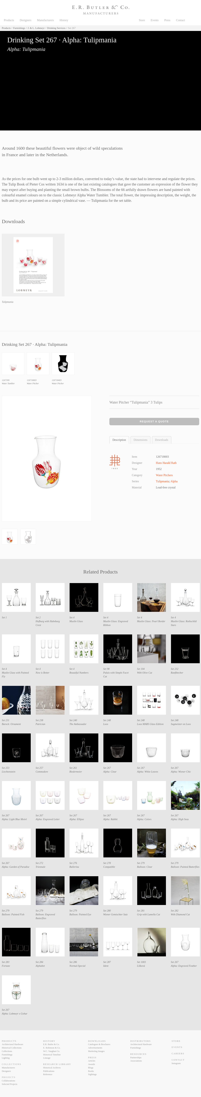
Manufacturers (45, 20)
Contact (180, 20)
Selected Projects (9, 1084)
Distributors (140, 1041)
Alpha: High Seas (180, 819)
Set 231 (5, 720)
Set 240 (73, 720)
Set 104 (141, 669)
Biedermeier (75, 771)
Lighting (6, 1058)
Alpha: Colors (144, 819)
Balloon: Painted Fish (13, 914)
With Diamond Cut (180, 914)
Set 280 (107, 910)
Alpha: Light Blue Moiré (14, 819)
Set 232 (174, 669)
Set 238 (39, 720)
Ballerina (74, 867)
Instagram (176, 1063)
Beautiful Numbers (78, 672)
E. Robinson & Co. (51, 1048)
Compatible (109, 867)
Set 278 (107, 863)
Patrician (40, 724)
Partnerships (136, 1057)
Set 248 (107, 720)
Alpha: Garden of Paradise (15, 867)
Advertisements (95, 1048)
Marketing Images (96, 1051)
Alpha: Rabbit (110, 819)
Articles (91, 1061)
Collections (7, 1051)
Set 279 (141, 863)
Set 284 (39, 962)
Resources (138, 1054)
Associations (136, 1061)
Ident (105, 966)
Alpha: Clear (110, 771)
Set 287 (107, 962)
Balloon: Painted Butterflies (185, 867)
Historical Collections (12, 1048)
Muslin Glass (76, 621)
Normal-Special (77, 966)
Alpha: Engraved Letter (48, 819)
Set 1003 (141, 962)
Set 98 (106, 669)
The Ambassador (77, 724)
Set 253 (5, 768)
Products (9, 20)
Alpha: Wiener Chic (181, 771)
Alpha (174, 481)
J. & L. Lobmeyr (36, 28)
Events (155, 20)
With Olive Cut (144, 672)
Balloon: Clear (144, 867)
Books (91, 1071)
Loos (105, 724)
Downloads (161, 439)
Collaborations (8, 1080)
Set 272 (39, 863)
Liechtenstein (8, 771)
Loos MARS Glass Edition (150, 724)
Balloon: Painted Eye (80, 914)
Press (167, 20)
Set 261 (73, 768)
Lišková (141, 966)
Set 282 (174, 910)
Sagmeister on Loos (181, 724)
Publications (48, 1071)
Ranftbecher (177, 672)
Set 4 (71, 617)
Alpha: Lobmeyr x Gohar (14, 1013)
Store (142, 20)
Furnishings (19, 28)
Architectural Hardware (12, 1044)
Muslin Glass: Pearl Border (151, 621)
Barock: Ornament (11, 724)
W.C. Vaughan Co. (51, 1051)
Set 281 (141, 910)
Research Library (57, 1064)
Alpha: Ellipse (76, 819)
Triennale (40, 867)
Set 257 (39, 768)
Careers (178, 1053)
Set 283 (5, 962)
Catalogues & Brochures (99, 1044)
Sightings (92, 1074)
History (64, 20)
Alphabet (40, 966)
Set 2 (38, 617)
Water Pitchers (164, 475)
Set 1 (4, 617)
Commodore (42, 771)
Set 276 (73, 863)
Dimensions (140, 439)
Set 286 (73, 962)
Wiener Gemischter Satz (115, 914)
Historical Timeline (52, 1054)
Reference (47, 1074)
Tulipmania (7, 302)
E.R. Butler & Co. (51, 1044)
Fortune (6, 966)
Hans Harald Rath (166, 462)
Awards (91, 1064)
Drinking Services (56, 28)
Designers (25, 20)
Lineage (46, 1058)
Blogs (90, 1067)
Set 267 (107, 768)
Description (119, 439)
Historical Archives (52, 1067)
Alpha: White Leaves (147, 771)
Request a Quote (154, 421)
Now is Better (42, 672)
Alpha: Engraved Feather (184, 966)
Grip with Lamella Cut (148, 914)
